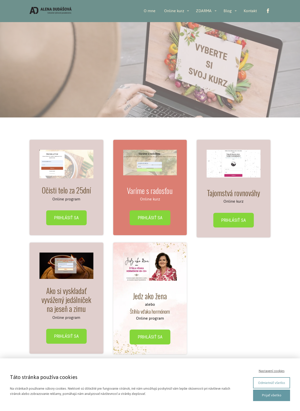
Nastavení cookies (272, 371)
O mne (149, 11)
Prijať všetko (271, 395)
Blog (228, 11)
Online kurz (174, 11)
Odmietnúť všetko (271, 382)
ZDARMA (204, 11)
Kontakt (250, 11)
